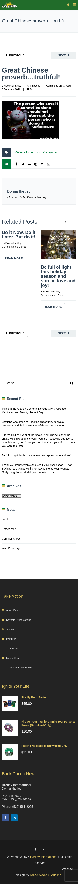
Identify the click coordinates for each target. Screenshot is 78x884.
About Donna (13, 610)
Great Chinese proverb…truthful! (31, 73)
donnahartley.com (47, 152)
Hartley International (43, 856)
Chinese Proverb (25, 152)
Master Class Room (21, 667)
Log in (5, 519)
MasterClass (13, 658)
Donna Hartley (13, 85)
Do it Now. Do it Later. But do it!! (19, 234)
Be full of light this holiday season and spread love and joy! (58, 276)
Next (62, 55)
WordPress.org (11, 548)
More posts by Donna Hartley (26, 197)
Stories (10, 629)
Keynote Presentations (18, 619)
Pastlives (11, 639)
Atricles (14, 648)
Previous (16, 55)
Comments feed (11, 538)
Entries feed (9, 529)
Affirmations (33, 85)
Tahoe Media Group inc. (46, 875)
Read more (14, 258)
